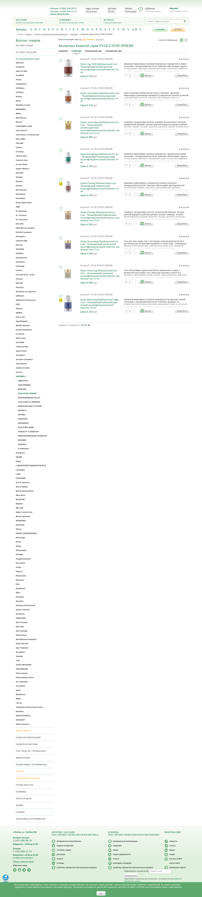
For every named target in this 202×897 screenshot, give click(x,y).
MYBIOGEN (21, 521)
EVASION (20, 249)
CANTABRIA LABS (24, 126)
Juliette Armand (23, 368)
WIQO (18, 699)
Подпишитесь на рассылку (136, 871)
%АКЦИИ (160, 29)
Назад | (20, 34)
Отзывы (60, 863)
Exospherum (21, 258)
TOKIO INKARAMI (23, 665)
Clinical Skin (21, 156)
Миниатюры (23, 758)
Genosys (20, 287)
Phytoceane (21, 576)
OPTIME (19, 554)
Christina (20, 152)
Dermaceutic (21, 190)
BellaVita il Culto (23, 105)
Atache (19, 97)
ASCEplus (20, 88)
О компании (23, 449)
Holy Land (20, 317)
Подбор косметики (27, 744)
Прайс (115, 850)
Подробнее (182, 75)
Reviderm (20, 597)
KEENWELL (21, 376)
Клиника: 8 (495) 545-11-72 (63, 11)
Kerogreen (20, 453)
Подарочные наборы (28, 778)
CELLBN (19, 143)
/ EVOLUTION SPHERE (101, 59)
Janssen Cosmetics (24, 359)
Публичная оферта (177, 867)
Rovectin (20, 601)
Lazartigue (20, 470)
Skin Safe (20, 627)
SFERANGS (21, 618)
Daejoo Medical (22, 169)
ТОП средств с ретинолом (31, 751)
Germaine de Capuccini (26, 292)
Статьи (172, 846)
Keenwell (84, 59)
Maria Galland (22, 487)
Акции (19, 805)
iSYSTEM (20, 342)
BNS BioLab (21, 118)
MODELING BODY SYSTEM (30, 406)
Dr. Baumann (21, 211)
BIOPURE (22, 389)
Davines (19, 181)
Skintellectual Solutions (26, 639)
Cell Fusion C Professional (27, 135)
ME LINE (19, 508)
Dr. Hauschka (21, 219)
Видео (172, 850)
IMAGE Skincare (23, 325)
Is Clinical (20, 334)
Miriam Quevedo (23, 516)
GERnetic (20, 296)
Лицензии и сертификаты (30, 819)
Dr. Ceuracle (21, 215)
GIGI (18, 304)
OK (101, 893)
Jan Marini (20, 355)
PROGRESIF (23, 423)
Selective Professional (25, 605)
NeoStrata (20, 525)
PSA (18, 584)
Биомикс (20, 711)
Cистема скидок (64, 850)
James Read (21, 351)
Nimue (18, 529)
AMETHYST (23, 381)
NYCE (18, 542)
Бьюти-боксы (23, 731)
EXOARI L (20, 253)
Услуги (116, 859)
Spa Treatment (22, 648)
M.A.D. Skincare (23, 482)
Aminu (18, 80)
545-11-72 (22, 851)
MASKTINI (20, 499)
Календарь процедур (122, 863)
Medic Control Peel (24, 512)
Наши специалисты (122, 854)
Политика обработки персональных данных (77, 867)
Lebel (18, 474)
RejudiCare (20, 588)
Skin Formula (21, 622)
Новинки (63, 51)
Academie (20, 67)
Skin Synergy (21, 631)
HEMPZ (19, 313)
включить (100, 39)
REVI (18, 593)
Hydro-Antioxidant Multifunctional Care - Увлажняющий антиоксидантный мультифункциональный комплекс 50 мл (100, 97)
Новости (173, 841)
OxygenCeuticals (23, 559)
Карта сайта (174, 863)
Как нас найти (175, 859)
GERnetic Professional (25, 300)
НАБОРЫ (22, 444)
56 (89, 325)
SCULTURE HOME (26, 427)
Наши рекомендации (28, 737)
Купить (148, 75)
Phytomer (20, 580)
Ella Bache (20, 236)
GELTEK (19, 283)
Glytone (19, 308)
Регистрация (130, 11)
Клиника (79, 21)
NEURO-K (22, 410)
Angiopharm (21, 84)
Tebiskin (19, 656)
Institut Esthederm (24, 330)
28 (85, 325)
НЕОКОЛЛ (20, 720)
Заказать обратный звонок (59, 14)
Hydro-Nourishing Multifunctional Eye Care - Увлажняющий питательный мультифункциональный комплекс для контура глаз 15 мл (99, 245)
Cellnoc (19, 147)
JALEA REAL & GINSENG (29, 402)
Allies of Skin (21, 71)
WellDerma (20, 694)
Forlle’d (19, 270)
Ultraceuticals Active (25, 677)
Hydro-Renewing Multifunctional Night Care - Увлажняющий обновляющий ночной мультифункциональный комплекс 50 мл (99, 303)
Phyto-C (19, 571)
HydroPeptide (22, 321)
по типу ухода (24, 45)
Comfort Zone (22, 160)
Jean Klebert (21, 364)
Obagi (18, 546)
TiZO (18, 660)
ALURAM (20, 75)
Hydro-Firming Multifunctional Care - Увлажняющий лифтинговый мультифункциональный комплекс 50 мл (99, 187)
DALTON (19, 173)
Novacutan (20, 538)
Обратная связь (20, 865)
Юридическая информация (69, 841)
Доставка (112, 8)
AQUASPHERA (24, 385)
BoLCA (19, 122)
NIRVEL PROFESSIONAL (26, 533)
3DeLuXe (20, 63)
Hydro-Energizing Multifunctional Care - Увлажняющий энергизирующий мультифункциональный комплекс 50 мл (99, 158)
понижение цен (113, 51)
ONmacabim (21, 550)
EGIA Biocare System (25, 228)
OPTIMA (21, 415)
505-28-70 (22, 840)
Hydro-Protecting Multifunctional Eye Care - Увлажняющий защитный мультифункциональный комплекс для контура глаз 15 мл (99, 274)
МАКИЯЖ (22, 440)
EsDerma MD (21, 241)
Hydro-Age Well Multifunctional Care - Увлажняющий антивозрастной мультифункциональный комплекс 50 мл (99, 68)
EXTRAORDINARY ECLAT (29, 398)
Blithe (18, 113)
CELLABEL (20, 139)
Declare (19, 186)
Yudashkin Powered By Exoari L (30, 707)
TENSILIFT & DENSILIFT (28, 432)
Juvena (19, 372)
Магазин (35, 21)
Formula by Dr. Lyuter (25, 275)
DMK (18, 207)
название (76, 51)
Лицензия (117, 846)
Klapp (18, 461)
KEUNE (19, 457)
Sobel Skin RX (22, 644)
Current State (21, 164)
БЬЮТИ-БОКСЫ (23, 716)
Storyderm (20, 652)
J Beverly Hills (22, 347)
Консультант (91, 11)
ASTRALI (20, 92)
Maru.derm (20, 495)
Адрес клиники (92, 8)
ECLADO (20, 224)
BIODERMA (21, 109)
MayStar (19, 504)
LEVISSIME (20, 478)
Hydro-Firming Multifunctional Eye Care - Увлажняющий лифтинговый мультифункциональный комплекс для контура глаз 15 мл (99, 216)
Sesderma (20, 614)
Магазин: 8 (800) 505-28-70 (63, 8)
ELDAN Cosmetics (24, 232)
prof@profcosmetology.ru (23, 858)
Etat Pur (19, 245)
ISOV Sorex (21, 338)
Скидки (20, 812)
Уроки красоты (22, 724)
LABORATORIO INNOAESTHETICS (31, 465)
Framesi (19, 279)
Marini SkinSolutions (25, 491)
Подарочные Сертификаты (31, 764)
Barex (18, 101)
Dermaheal (20, 194)
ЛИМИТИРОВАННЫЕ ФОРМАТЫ (32, 436)
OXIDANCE (23, 419)
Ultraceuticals (22, 673)
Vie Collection (22, 682)
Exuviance (20, 262)
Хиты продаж (24, 798)
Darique (19, 177)
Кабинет (128, 8)
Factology (20, 266)
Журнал (123, 21)
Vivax (18, 690)
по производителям (27, 59)
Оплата (111, 11)
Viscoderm (20, 686)
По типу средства (26, 52)
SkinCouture (21, 635)
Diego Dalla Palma (24, 202)
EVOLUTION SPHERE (27, 393)
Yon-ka (19, 703)
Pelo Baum (20, 563)
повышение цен (93, 51)
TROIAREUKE (22, 669)
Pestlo (18, 567)
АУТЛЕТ (178, 29)
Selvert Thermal (23, 610)
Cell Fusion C (21, 130)
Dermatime (20, 198)
